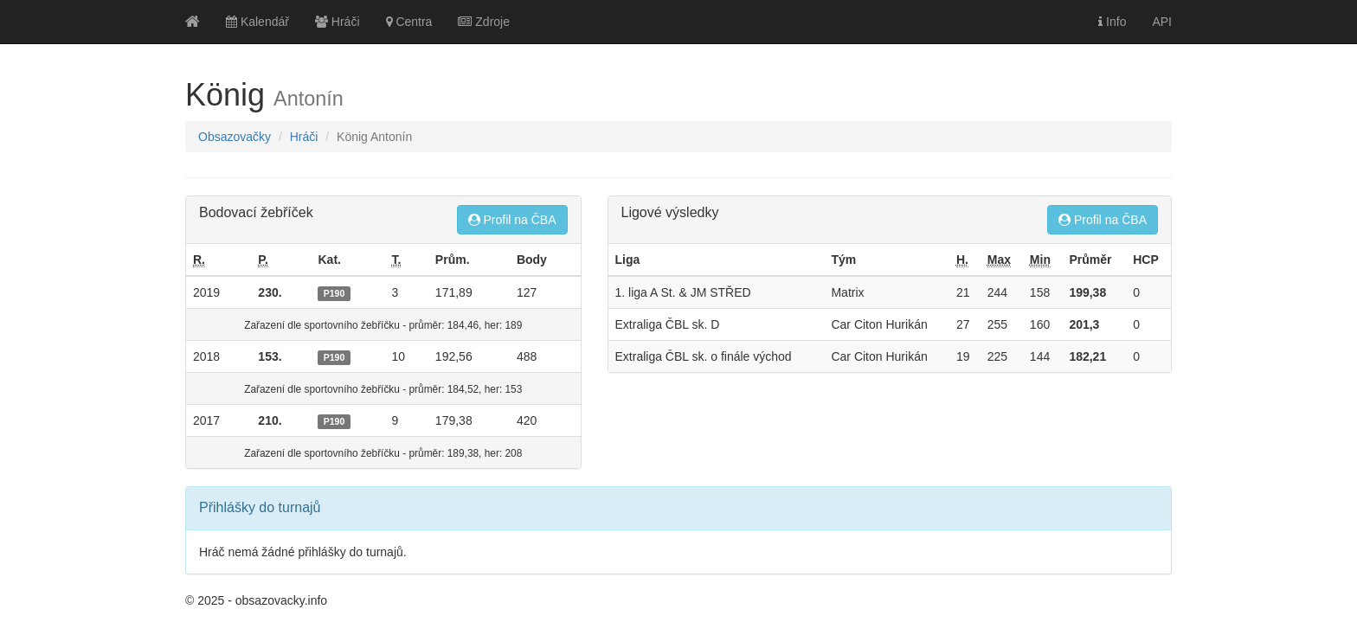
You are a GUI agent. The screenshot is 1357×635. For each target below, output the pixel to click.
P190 (334, 293)
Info (1112, 22)
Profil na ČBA (512, 220)
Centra (409, 22)
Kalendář (257, 22)
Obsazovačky (234, 137)
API (1162, 22)
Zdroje (484, 22)
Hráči (337, 22)
